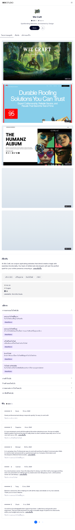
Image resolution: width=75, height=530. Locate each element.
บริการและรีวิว (26, 35)
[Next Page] (42, 522)
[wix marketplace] (7, 3)
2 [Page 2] (39, 522)
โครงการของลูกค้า (6, 35)
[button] (37, 60)
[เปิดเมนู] (72, 2)
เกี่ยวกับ (17, 35)
